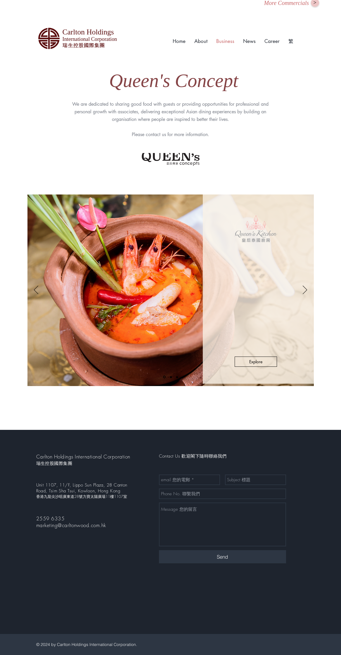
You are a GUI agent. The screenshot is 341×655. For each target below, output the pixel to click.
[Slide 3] (177, 377)
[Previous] (36, 290)
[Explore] (256, 362)
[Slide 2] (171, 377)
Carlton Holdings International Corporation (83, 456)
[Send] (222, 556)
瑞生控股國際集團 (54, 463)
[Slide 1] (164, 377)
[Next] (305, 290)
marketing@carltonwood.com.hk (71, 525)
